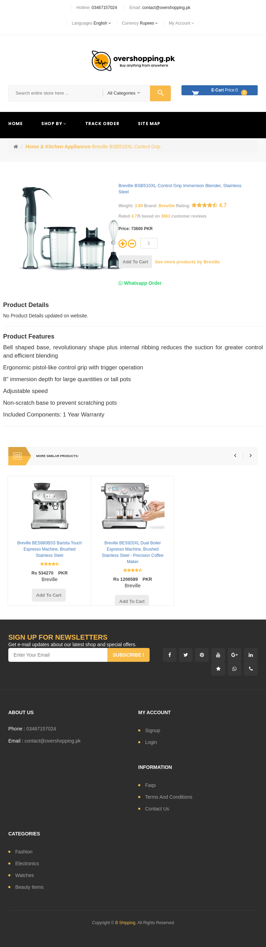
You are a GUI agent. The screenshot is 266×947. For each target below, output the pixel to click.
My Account (181, 23)
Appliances (77, 146)
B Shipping (125, 922)
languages (91, 23)
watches (24, 875)
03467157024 (104, 7)
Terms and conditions (168, 797)
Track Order (102, 123)
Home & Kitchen (44, 146)
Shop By (53, 123)
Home (15, 123)
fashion (24, 851)
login (151, 742)
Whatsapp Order (140, 283)
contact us (157, 809)
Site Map (149, 123)
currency (140, 23)
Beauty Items (29, 887)
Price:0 (217, 91)
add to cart (135, 261)
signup (152, 730)
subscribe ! (128, 655)
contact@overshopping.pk (166, 7)
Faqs (150, 785)
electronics (27, 863)
